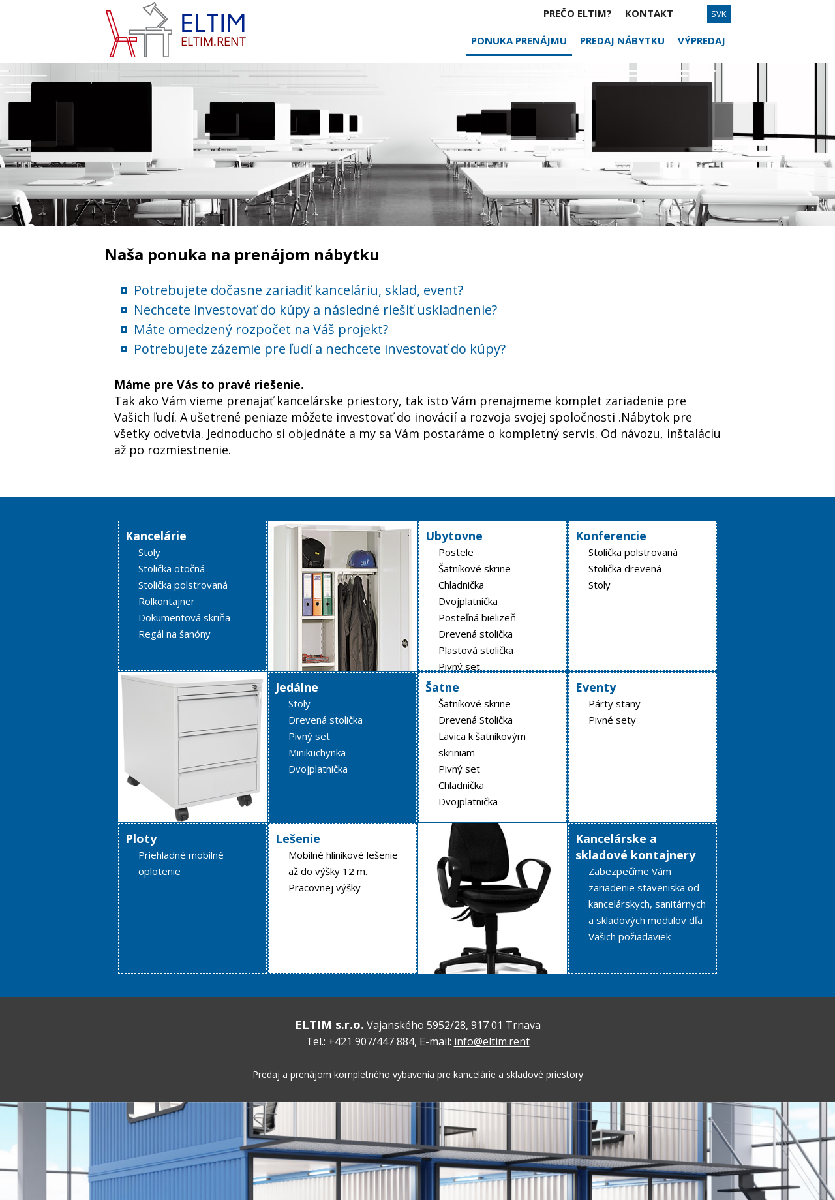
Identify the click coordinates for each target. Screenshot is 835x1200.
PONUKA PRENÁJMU (519, 40)
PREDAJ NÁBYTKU (622, 40)
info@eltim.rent (492, 1041)
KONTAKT (649, 13)
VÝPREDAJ (701, 40)
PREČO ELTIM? (577, 13)
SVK (719, 14)
